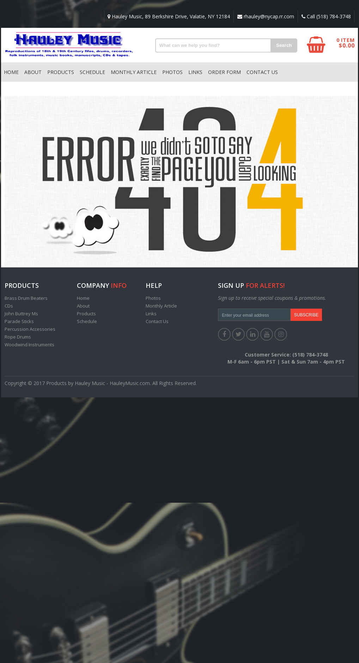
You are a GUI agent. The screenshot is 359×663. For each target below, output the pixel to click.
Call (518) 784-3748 (326, 16)
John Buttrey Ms (21, 313)
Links (195, 72)
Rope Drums (18, 337)
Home (11, 72)
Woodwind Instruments (29, 344)
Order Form (224, 72)
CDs (9, 306)
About (33, 72)
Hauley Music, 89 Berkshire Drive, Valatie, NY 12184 (168, 16)
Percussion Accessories (30, 329)
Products (60, 72)
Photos (172, 72)
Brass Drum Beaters (26, 298)
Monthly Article (134, 72)
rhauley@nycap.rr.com (265, 16)
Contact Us (262, 72)
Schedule (92, 72)
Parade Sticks (19, 321)
